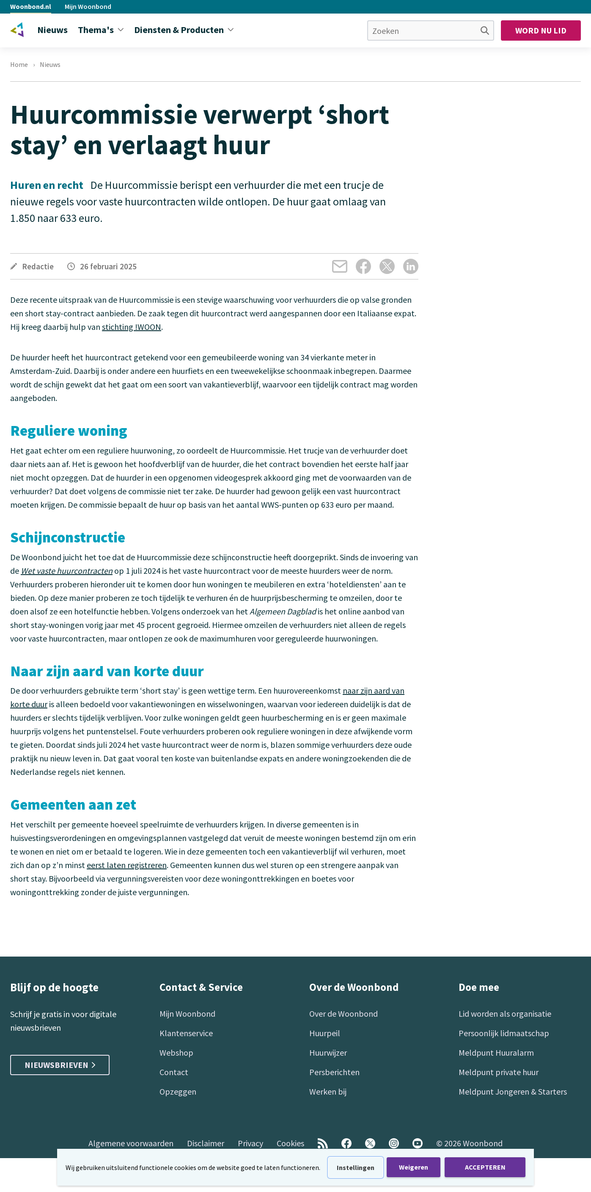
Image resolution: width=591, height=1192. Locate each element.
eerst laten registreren (127, 865)
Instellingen (355, 1167)
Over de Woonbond (343, 1013)
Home (19, 64)
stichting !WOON (131, 326)
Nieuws (50, 64)
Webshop (176, 1052)
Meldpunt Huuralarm (496, 1052)
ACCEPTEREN (485, 1167)
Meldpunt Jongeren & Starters (513, 1091)
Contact (173, 1072)
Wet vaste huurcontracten (67, 570)
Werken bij (327, 1091)
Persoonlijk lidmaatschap (504, 1033)
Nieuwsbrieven (60, 1064)
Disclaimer (205, 1143)
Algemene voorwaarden (130, 1143)
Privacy (250, 1143)
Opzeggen (177, 1091)
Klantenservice (186, 1033)
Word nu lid (540, 30)
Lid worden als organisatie (505, 1013)
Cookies (290, 1143)
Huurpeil (324, 1033)
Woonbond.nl (30, 6)
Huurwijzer (328, 1052)
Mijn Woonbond (88, 6)
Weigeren (413, 1167)
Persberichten (334, 1072)
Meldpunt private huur (499, 1072)
